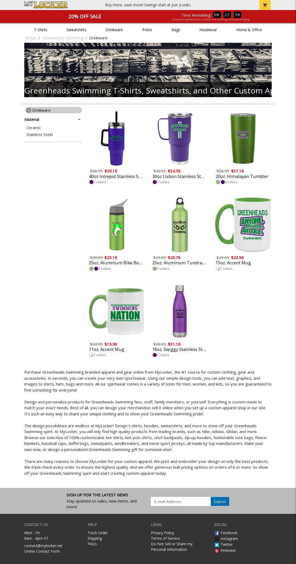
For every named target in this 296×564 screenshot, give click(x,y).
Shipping (95, 538)
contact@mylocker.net (43, 545)
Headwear (208, 29)
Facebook (225, 532)
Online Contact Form (42, 551)
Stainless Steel (39, 134)
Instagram (226, 538)
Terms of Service (165, 538)
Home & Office (249, 29)
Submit (220, 501)
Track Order (98, 532)
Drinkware (114, 29)
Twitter (223, 544)
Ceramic (33, 127)
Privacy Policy (162, 532)
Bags (175, 29)
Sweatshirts (76, 29)
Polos (147, 29)
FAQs (92, 543)
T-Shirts (40, 29)
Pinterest (225, 550)
